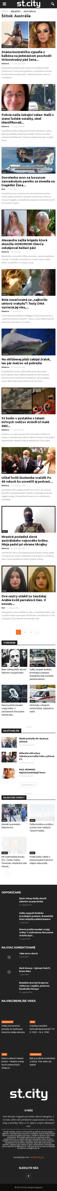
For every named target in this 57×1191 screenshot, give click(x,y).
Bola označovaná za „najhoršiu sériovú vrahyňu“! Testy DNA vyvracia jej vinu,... (24, 303)
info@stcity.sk (37, 1157)
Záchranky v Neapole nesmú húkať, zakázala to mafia (42, 708)
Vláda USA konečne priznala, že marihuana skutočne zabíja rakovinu (13, 1029)
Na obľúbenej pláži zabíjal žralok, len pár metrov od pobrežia (26, 361)
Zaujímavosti (7, 47)
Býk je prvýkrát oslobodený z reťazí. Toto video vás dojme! (42, 1061)
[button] (52, 4)
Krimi (4, 109)
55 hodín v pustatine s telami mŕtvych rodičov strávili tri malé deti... (25, 422)
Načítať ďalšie (28, 785)
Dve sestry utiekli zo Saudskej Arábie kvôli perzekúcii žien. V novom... (24, 600)
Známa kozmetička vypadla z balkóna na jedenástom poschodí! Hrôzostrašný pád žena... (27, 55)
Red (3, 189)
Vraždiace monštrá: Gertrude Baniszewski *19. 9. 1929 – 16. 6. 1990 (42, 1029)
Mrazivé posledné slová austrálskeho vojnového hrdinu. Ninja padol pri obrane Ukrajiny (25, 540)
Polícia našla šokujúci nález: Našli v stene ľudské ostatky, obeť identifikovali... (28, 118)
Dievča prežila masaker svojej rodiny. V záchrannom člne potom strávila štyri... (36, 932)
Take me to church (28, 953)
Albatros (5, 63)
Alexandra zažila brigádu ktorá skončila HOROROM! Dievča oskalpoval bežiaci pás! (24, 244)
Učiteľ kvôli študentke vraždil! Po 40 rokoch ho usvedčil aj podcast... (27, 479)
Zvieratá (5, 354)
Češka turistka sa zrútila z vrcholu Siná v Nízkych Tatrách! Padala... (42, 827)
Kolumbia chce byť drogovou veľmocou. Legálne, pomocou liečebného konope (34, 986)
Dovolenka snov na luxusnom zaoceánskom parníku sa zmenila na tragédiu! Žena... (28, 181)
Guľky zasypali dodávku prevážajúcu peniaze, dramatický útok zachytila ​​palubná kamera (36, 916)
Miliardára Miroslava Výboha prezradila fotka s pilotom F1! (36, 756)
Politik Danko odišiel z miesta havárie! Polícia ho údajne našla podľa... (41, 860)
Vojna (4, 531)
